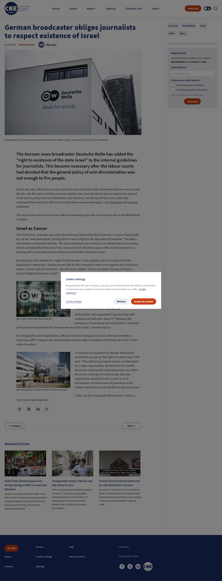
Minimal (121, 301)
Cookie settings (74, 301)
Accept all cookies (143, 301)
